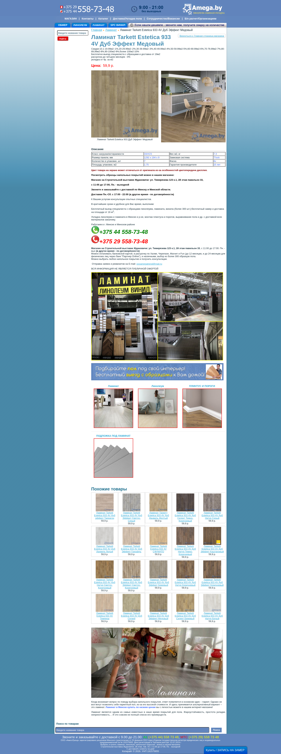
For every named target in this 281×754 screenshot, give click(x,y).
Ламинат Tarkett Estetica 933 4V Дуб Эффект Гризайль (131, 549)
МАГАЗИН (71, 18)
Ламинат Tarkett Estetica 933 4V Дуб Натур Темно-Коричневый (185, 550)
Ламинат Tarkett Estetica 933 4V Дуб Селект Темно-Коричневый (185, 516)
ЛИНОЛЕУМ (80, 25)
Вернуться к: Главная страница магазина (202, 36)
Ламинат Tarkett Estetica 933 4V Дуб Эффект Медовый (158, 616)
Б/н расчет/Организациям (200, 18)
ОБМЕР (62, 25)
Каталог (103, 18)
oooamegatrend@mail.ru (149, 263)
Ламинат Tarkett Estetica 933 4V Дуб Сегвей (131, 616)
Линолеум (157, 406)
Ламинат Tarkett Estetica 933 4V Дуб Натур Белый (212, 616)
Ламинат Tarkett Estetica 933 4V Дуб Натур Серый (212, 515)
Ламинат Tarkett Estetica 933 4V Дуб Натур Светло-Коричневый (104, 583)
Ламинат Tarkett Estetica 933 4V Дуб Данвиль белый (104, 549)
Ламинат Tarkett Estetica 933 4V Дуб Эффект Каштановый (212, 549)
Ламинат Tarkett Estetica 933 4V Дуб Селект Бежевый (185, 616)
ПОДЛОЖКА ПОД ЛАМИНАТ (113, 456)
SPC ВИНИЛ (117, 25)
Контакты (88, 18)
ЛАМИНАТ (98, 25)
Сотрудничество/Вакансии (163, 18)
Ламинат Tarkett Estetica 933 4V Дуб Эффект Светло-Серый (131, 516)
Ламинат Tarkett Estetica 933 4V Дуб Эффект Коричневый (212, 582)
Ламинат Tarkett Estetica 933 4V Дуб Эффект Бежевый (158, 582)
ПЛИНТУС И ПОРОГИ (202, 406)
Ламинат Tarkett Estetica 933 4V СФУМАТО (158, 549)
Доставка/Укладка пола (127, 18)
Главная (96, 30)
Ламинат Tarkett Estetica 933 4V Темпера (104, 616)
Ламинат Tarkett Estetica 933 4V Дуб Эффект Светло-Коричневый (131, 583)
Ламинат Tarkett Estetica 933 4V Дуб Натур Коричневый (185, 582)
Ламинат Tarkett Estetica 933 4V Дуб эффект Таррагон (104, 515)
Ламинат (111, 30)
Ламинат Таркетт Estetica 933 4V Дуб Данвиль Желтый (158, 515)
